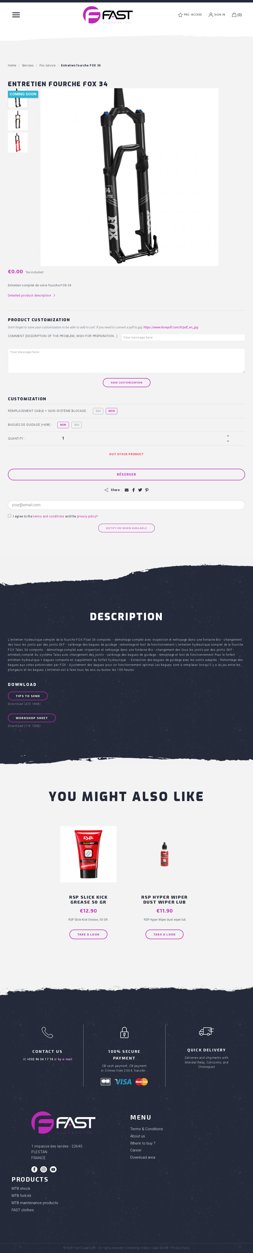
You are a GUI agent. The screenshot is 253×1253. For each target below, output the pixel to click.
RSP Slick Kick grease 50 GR (88, 899)
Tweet (140, 490)
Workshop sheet (32, 718)
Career (136, 1150)
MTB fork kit (21, 1195)
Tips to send (28, 696)
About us (137, 1136)
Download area (142, 1157)
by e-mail (65, 1059)
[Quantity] (143, 438)
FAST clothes (23, 1210)
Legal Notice (160, 1248)
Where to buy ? (142, 1143)
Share (133, 490)
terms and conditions (48, 516)
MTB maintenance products (35, 1203)
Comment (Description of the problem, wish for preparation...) (63, 336)
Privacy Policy (180, 1248)
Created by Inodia (137, 1248)
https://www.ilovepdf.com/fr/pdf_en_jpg (171, 327)
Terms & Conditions (146, 1129)
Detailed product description (32, 295)
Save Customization (127, 382)
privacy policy (87, 516)
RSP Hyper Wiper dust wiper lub (164, 899)
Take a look (88, 934)
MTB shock (21, 1188)
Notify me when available (126, 528)
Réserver (126, 474)
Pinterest (146, 490)
